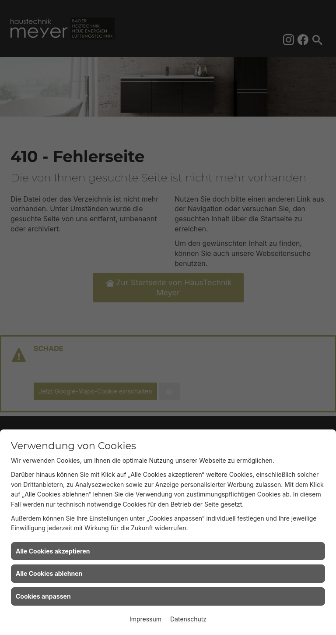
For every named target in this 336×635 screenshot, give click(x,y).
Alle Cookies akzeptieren (53, 551)
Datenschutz (188, 619)
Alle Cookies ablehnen (49, 573)
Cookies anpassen (43, 596)
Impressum (145, 619)
